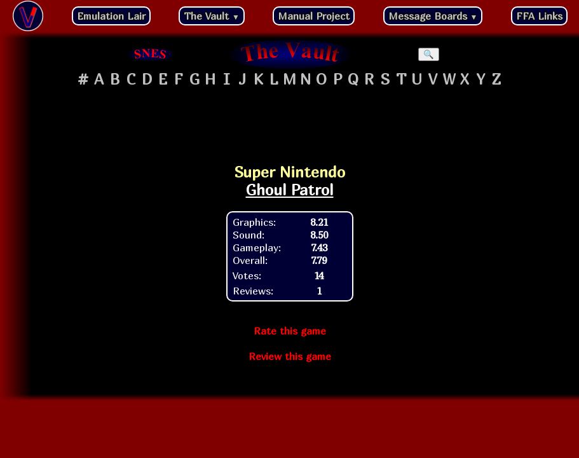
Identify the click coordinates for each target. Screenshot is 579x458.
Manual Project (314, 16)
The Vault (212, 16)
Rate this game (290, 330)
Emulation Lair (111, 16)
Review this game (290, 356)
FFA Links (539, 16)
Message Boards (433, 16)
